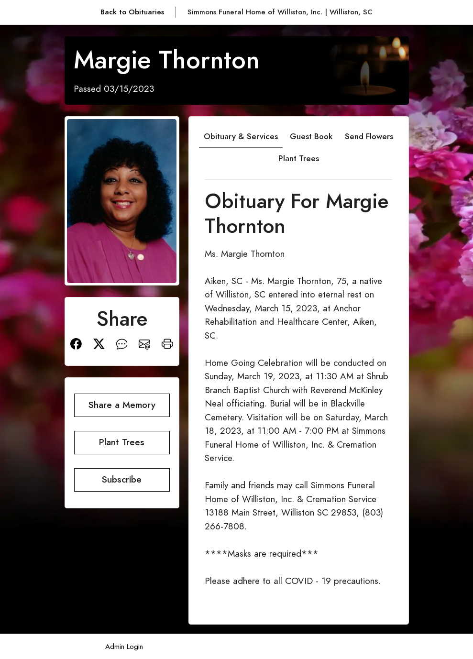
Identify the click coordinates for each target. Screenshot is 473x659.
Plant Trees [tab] (298, 158)
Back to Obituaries (132, 12)
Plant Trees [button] (121, 442)
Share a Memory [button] (121, 404)
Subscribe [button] (122, 479)
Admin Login (124, 646)
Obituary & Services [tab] (241, 136)
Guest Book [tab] (311, 136)
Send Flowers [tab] (369, 136)
